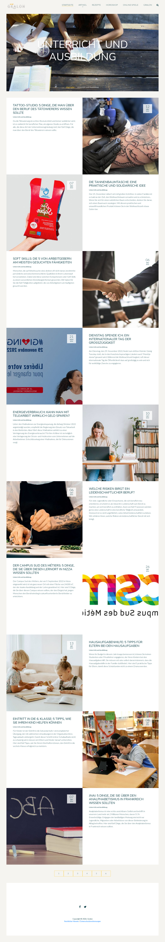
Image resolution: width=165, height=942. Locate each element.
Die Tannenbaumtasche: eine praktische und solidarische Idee (117, 184)
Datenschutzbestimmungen (90, 921)
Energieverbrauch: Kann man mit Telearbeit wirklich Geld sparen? (41, 414)
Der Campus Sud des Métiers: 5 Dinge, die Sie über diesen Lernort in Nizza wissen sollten (43, 569)
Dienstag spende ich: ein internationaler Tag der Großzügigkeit (110, 339)
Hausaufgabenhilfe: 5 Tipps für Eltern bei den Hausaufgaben (115, 644)
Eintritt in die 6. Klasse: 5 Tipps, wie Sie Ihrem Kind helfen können (42, 721)
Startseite (70, 87)
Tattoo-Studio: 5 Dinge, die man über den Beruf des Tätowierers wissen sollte (43, 109)
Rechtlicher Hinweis (71, 921)
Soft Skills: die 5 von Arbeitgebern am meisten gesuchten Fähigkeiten (42, 260)
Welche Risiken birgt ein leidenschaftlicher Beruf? (112, 491)
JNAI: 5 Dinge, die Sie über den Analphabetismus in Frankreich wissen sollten (116, 799)
